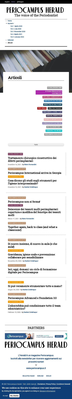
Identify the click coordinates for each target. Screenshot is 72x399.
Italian (13, 2)
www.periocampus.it (36, 368)
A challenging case (55, 88)
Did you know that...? (54, 127)
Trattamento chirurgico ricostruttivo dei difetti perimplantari (32, 159)
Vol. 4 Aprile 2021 (16, 34)
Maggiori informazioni (47, 391)
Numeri (11, 23)
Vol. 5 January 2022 (17, 37)
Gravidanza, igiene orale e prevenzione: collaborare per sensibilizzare (31, 256)
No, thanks (14, 396)
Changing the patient (54, 130)
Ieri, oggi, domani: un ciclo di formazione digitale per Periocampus (32, 271)
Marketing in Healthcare (53, 104)
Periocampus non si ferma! (24, 201)
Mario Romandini (30, 164)
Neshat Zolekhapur (31, 187)
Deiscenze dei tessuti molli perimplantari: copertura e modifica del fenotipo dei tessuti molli (34, 212)
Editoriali (11, 40)
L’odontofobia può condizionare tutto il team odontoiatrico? (34, 307)
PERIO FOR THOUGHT (55, 108)
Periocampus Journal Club (52, 112)
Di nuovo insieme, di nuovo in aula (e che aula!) (32, 245)
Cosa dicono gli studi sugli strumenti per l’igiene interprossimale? (32, 182)
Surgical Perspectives (54, 115)
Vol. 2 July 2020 (15, 29)
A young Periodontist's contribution (53, 92)
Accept (5, 396)
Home (10, 21)
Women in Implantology (53, 119)
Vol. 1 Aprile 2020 (16, 26)
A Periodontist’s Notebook (52, 123)
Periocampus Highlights (53, 134)
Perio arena (42, 108)
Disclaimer (41, 384)
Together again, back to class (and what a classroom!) (32, 228)
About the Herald (28, 376)
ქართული (20, 2)
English (7, 2)
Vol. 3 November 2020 (17, 31)
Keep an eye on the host (53, 101)
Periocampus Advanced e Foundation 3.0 (32, 298)
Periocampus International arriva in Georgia (34, 172)
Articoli (10, 43)
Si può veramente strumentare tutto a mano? (35, 286)
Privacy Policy (50, 384)
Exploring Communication (52, 97)
